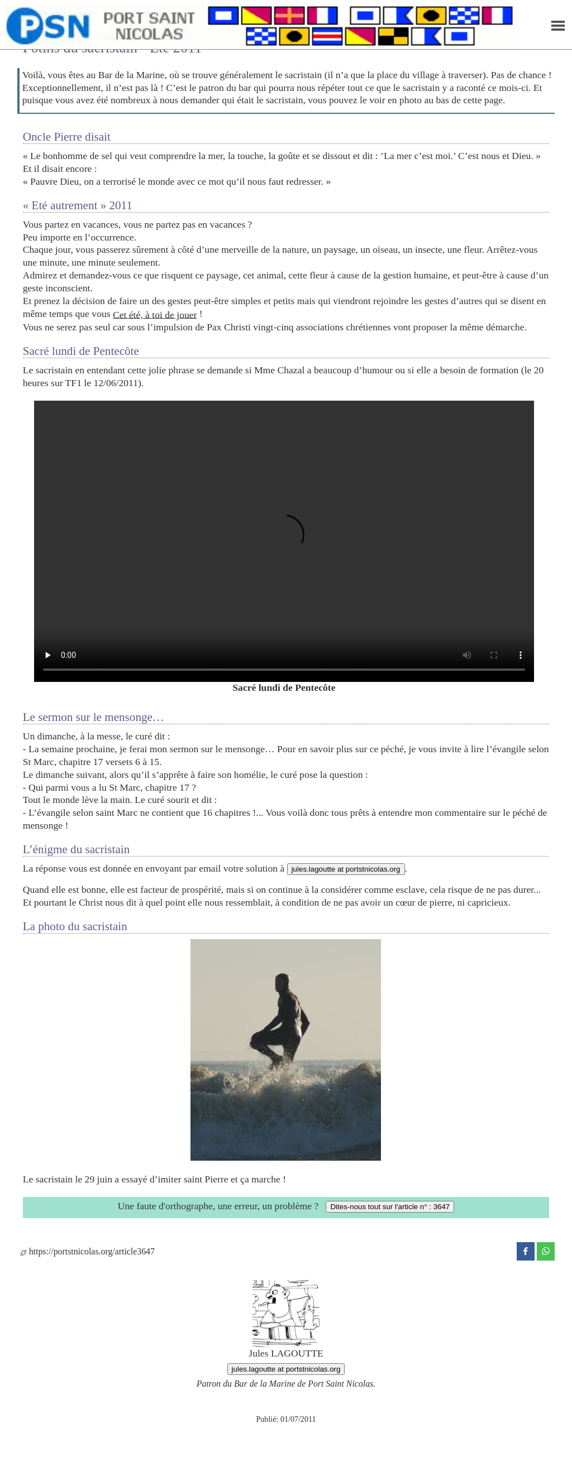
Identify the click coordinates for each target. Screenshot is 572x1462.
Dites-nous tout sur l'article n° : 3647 (390, 1207)
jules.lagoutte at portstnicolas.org (346, 869)
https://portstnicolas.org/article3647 (87, 1251)
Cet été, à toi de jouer (155, 314)
